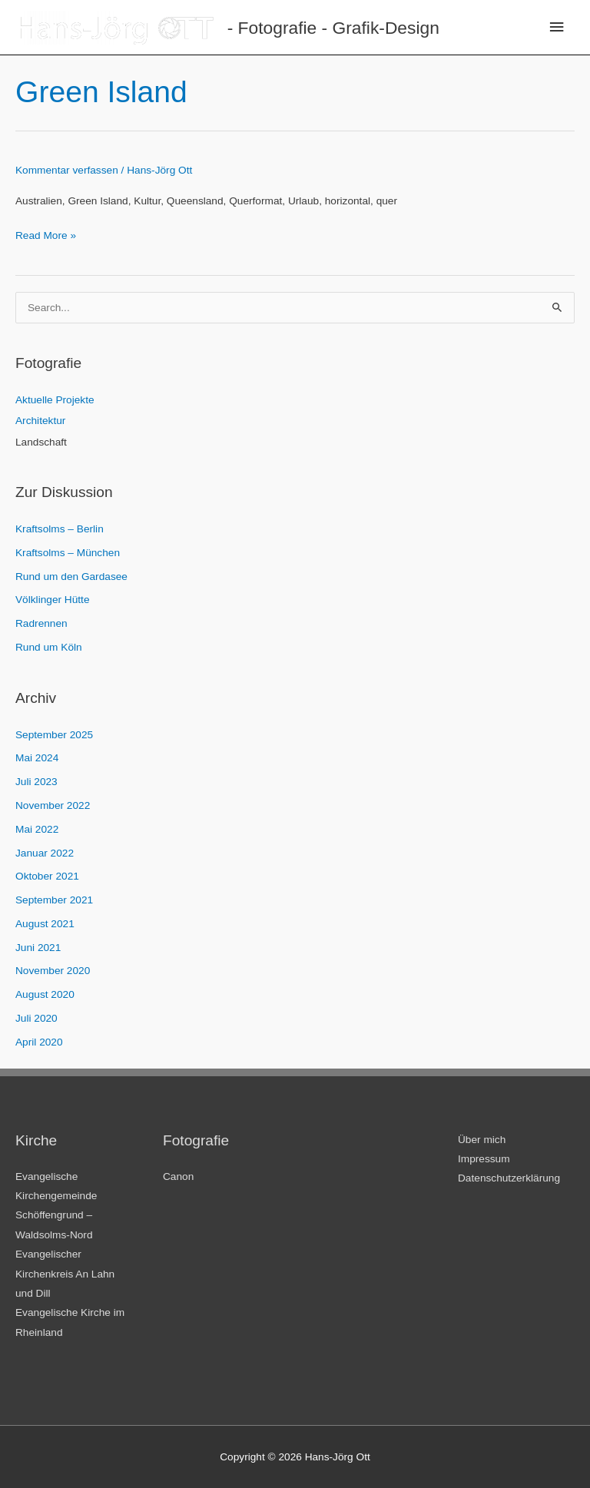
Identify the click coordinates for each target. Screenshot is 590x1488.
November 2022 (52, 805)
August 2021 (45, 924)
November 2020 (52, 970)
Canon (178, 1176)
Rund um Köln (48, 647)
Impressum (484, 1159)
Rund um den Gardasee (71, 576)
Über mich (481, 1139)
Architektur (40, 420)
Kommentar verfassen (66, 170)
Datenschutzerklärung (509, 1178)
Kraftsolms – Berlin (59, 529)
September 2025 (54, 735)
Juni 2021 (38, 947)
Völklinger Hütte (52, 599)
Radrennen (41, 623)
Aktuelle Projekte (54, 400)
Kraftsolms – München (67, 552)
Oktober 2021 (47, 876)
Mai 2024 (36, 758)
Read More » (45, 235)
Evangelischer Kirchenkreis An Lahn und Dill (64, 1273)
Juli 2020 (36, 1018)
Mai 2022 (36, 829)
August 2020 (45, 994)
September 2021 (54, 900)
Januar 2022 (44, 853)
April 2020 (39, 1042)
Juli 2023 (36, 781)
